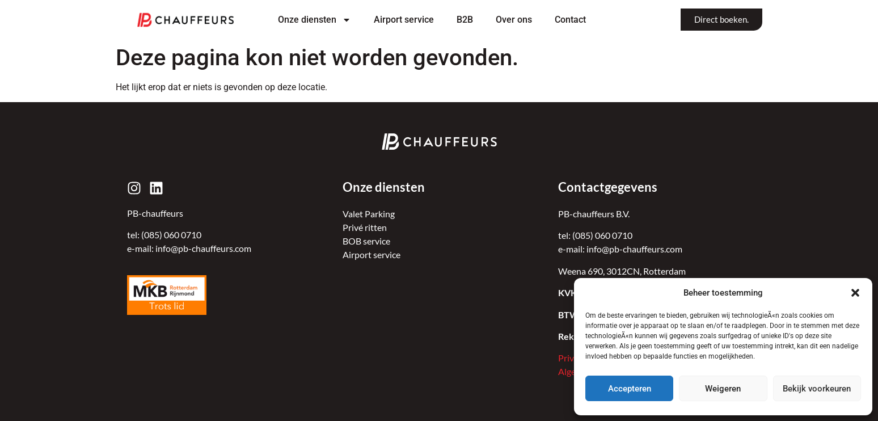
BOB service (366, 240)
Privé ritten (365, 227)
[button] (855, 292)
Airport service (404, 19)
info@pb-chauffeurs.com (203, 248)
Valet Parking (369, 213)
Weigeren (723, 389)
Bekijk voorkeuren (817, 389)
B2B (465, 19)
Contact (570, 19)
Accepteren (629, 389)
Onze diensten (314, 20)
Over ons (514, 19)
